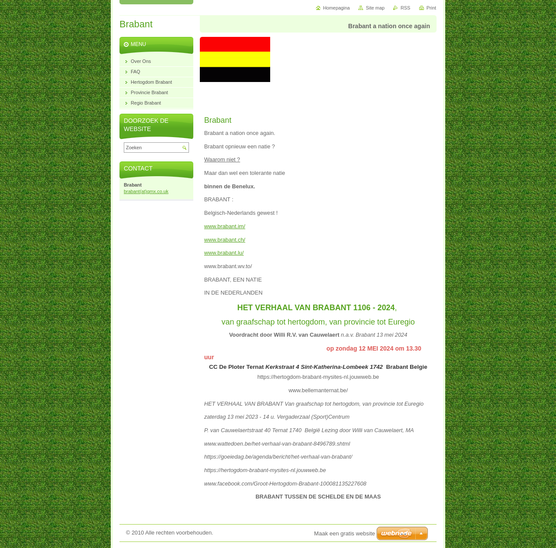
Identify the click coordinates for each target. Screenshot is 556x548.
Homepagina (336, 7)
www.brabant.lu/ (224, 252)
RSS (405, 7)
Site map (375, 7)
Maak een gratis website (344, 533)
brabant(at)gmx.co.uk (146, 191)
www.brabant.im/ (224, 226)
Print (431, 7)
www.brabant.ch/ (224, 239)
